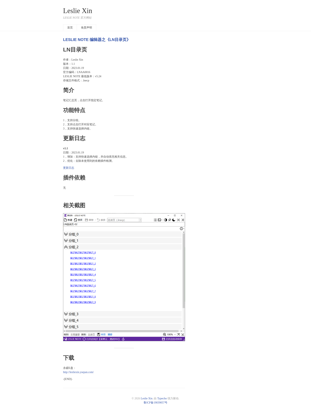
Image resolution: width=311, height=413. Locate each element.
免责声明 (86, 27)
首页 (70, 27)
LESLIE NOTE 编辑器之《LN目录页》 (97, 39)
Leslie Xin (77, 11)
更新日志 (68, 167)
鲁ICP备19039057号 (155, 402)
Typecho (162, 398)
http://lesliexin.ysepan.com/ (78, 372)
